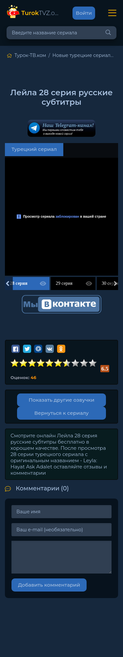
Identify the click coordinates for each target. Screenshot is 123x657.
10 (93, 363)
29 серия (64, 283)
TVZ (40, 13)
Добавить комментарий (49, 585)
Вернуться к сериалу (61, 413)
